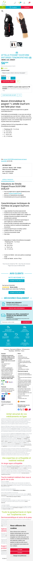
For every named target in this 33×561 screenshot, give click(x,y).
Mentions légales (22, 365)
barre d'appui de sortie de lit (6, 485)
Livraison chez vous (22, 398)
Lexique (20, 359)
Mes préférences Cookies (23, 369)
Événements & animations (23, 358)
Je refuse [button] (19, 552)
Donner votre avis (16, 280)
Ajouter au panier (8, 81)
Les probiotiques (4, 550)
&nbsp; (16, 147)
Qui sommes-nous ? (5, 363)
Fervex (24, 442)
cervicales (12, 468)
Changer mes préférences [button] (19, 555)
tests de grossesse (27, 444)
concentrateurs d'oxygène (18, 507)
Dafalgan (26, 438)
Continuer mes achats (9, 95)
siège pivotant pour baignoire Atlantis (13, 496)
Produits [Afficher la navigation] (15, 7)
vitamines (23, 446)
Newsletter (3, 365)
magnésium (4, 446)
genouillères (9, 466)
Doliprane (28, 437)
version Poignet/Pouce (15, 193)
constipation (28, 441)
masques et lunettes (6, 508)
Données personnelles (23, 366)
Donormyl (17, 443)
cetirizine (9, 442)
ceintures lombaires (16, 466)
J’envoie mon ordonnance (16, 308)
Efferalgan (19, 438)
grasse (6, 441)
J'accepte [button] (19, 549)
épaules (16, 468)
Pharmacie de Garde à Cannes (24, 380)
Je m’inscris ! (26, 322)
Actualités (20, 355)
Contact (3, 366)
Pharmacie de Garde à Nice (24, 373)
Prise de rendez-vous (22, 357)
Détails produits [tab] (7, 179)
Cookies (20, 367)
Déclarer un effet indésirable (24, 361)
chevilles (25, 468)
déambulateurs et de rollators (19, 490)
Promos (27, 7)
